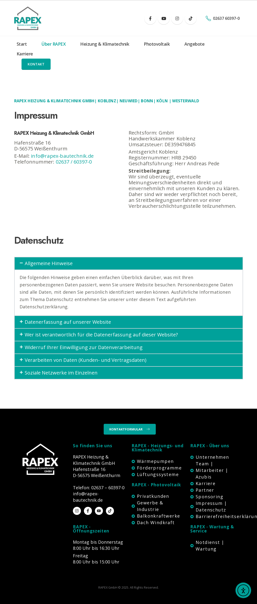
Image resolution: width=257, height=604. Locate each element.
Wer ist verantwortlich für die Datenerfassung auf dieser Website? (101, 334)
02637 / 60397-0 (74, 161)
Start (22, 44)
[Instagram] (177, 18)
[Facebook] (150, 18)
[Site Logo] (27, 18)
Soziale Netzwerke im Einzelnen (61, 372)
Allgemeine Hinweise (49, 263)
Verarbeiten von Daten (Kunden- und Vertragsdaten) (85, 360)
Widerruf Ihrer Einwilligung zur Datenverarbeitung (84, 347)
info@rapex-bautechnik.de (62, 156)
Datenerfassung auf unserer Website (68, 322)
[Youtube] (164, 18)
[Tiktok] (191, 18)
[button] (36, 64)
